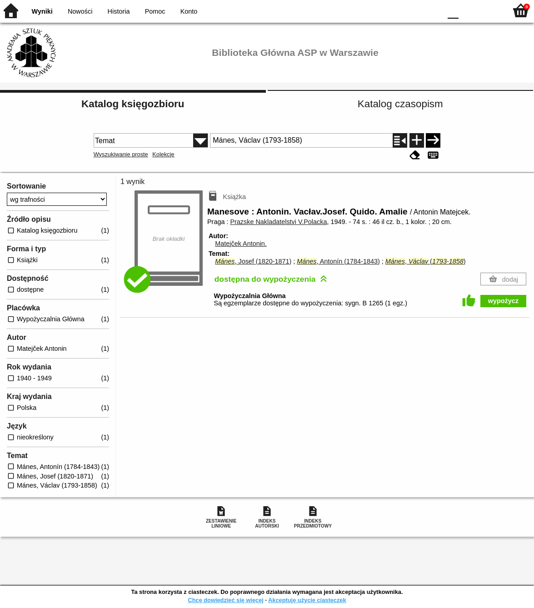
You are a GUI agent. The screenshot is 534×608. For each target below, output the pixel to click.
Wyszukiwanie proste (121, 154)
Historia (119, 11)
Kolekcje (163, 154)
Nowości (80, 11)
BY (432, 10)
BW (395, 10)
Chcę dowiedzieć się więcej (225, 600)
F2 (489, 10)
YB (413, 10)
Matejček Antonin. (241, 243)
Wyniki (42, 11)
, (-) (425, 261)
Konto (189, 11)
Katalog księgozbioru (132, 104)
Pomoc (155, 11)
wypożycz (503, 300)
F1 (468, 10)
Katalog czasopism (400, 104)
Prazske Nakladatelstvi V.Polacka (278, 221)
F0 (453, 10)
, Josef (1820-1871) (253, 261)
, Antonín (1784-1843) (338, 261)
